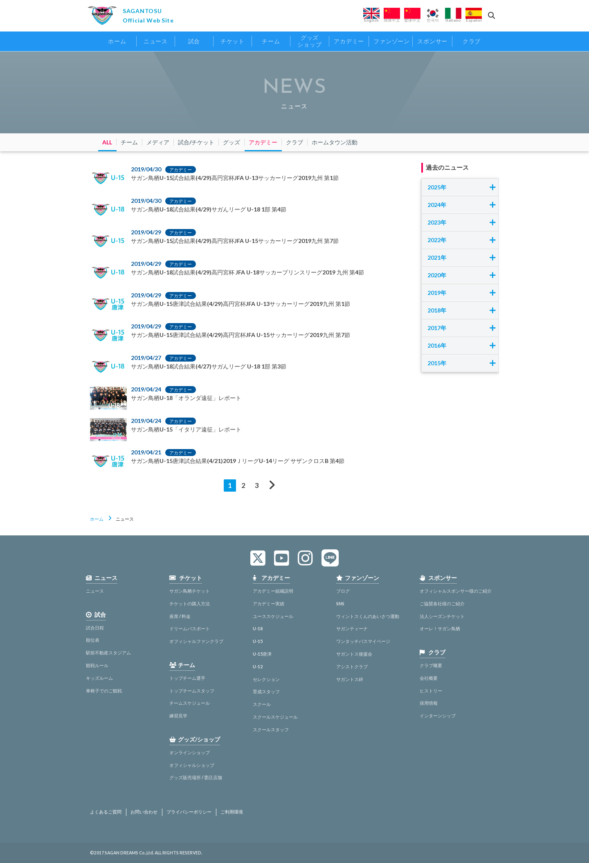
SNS (340, 603)
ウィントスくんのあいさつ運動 (367, 616)
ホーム (96, 518)
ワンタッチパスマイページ (363, 641)
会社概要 (429, 678)
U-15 (258, 641)
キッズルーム (99, 678)
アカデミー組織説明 (273, 590)
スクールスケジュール (275, 716)
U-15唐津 (262, 653)
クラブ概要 (431, 665)
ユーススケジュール (273, 616)
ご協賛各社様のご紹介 (442, 603)
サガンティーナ (352, 628)
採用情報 (429, 703)
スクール (262, 704)
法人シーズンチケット (442, 616)
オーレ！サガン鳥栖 (440, 628)
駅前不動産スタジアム (108, 652)
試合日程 (95, 627)
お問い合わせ (143, 811)
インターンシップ (438, 715)
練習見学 (178, 715)
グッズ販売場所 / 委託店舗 (195, 777)
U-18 (258, 628)
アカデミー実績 (268, 603)
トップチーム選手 (187, 678)
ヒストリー (431, 690)
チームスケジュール (189, 703)
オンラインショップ (189, 752)
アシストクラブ (352, 666)
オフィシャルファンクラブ (196, 641)
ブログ (343, 590)
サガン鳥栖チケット (189, 590)
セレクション (266, 679)
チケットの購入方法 (189, 603)
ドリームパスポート (189, 628)
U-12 (258, 666)
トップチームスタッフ (191, 690)
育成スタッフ (266, 691)
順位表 (92, 640)
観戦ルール (97, 665)
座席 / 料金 (180, 616)
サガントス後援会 (354, 653)
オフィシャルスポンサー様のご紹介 (456, 590)
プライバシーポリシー (188, 811)
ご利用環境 (231, 811)
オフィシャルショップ (191, 765)
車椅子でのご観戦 (104, 690)
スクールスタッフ (271, 729)
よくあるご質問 (105, 811)
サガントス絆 (349, 679)
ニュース (95, 590)
